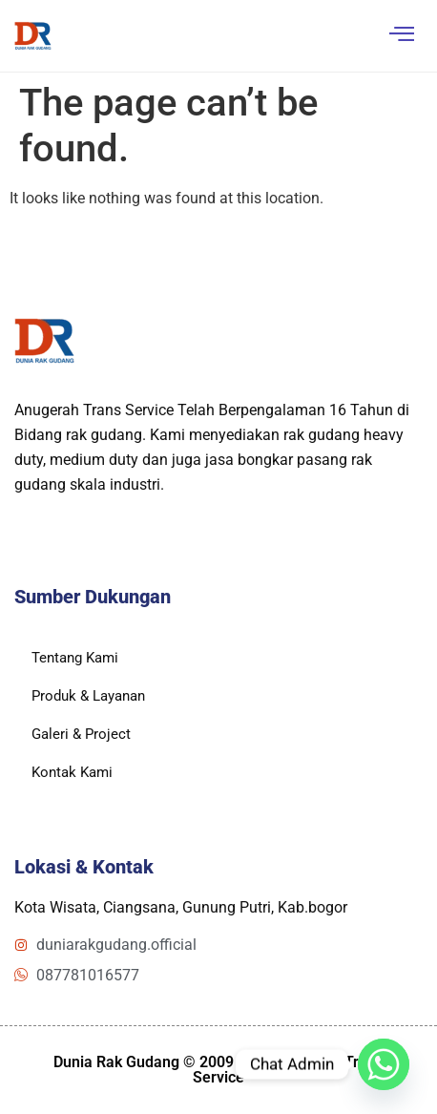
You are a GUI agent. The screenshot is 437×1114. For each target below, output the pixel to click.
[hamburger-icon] (401, 36)
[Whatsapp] (383, 1064)
